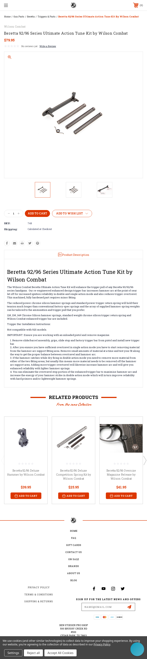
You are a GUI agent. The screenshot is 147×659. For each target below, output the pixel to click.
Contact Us (73, 552)
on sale (73, 559)
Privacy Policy (39, 587)
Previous (2, 460)
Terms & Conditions (38, 594)
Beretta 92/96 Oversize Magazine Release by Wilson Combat (121, 474)
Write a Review (47, 46)
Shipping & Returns (38, 601)
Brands (73, 566)
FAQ (73, 537)
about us (73, 573)
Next (145, 460)
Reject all (33, 653)
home (73, 530)
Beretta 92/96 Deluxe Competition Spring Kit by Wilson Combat (73, 474)
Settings (13, 653)
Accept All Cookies (60, 653)
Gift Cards (73, 545)
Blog (73, 580)
